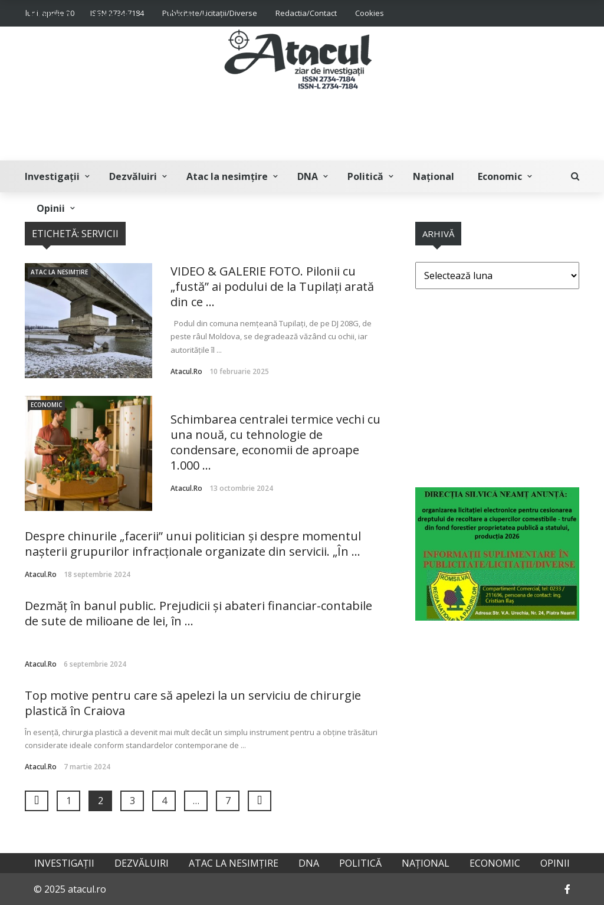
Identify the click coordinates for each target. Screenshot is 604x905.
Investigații (52, 176)
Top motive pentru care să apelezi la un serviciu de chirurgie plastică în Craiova (193, 703)
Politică (365, 176)
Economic (500, 176)
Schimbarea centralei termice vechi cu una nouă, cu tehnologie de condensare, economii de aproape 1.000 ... (275, 442)
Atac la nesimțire (227, 176)
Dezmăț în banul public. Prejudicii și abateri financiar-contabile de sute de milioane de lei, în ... (198, 613)
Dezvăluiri (133, 176)
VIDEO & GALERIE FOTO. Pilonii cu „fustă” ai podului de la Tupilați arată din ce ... (272, 286)
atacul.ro (186, 371)
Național (433, 176)
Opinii (51, 208)
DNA (307, 176)
